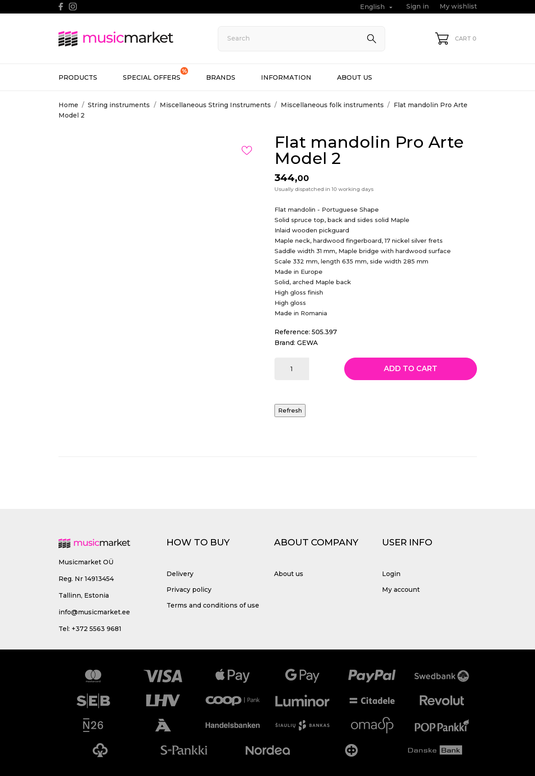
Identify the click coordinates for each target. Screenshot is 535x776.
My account (401, 589)
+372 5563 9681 (96, 629)
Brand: (284, 343)
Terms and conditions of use (212, 605)
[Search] (301, 38)
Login (391, 574)
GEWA (307, 343)
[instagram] (73, 6)
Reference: (292, 332)
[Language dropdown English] (377, 7)
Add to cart (410, 368)
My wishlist (458, 6)
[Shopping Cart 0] (456, 38)
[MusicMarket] (128, 38)
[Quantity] (291, 369)
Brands (220, 77)
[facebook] (60, 6)
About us (354, 77)
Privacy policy (188, 589)
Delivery (179, 574)
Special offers (155, 74)
